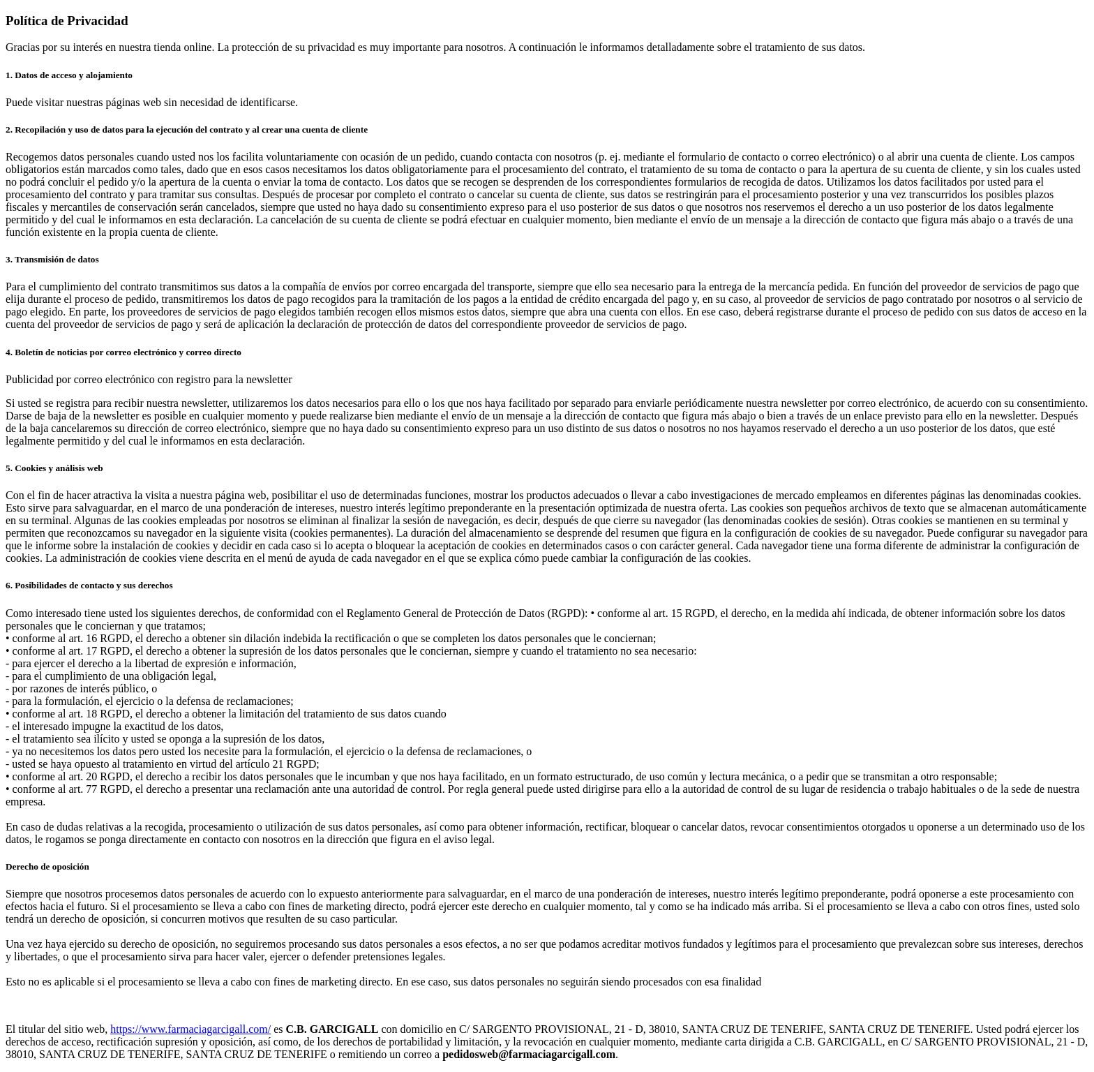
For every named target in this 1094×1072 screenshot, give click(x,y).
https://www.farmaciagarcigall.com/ (190, 1029)
